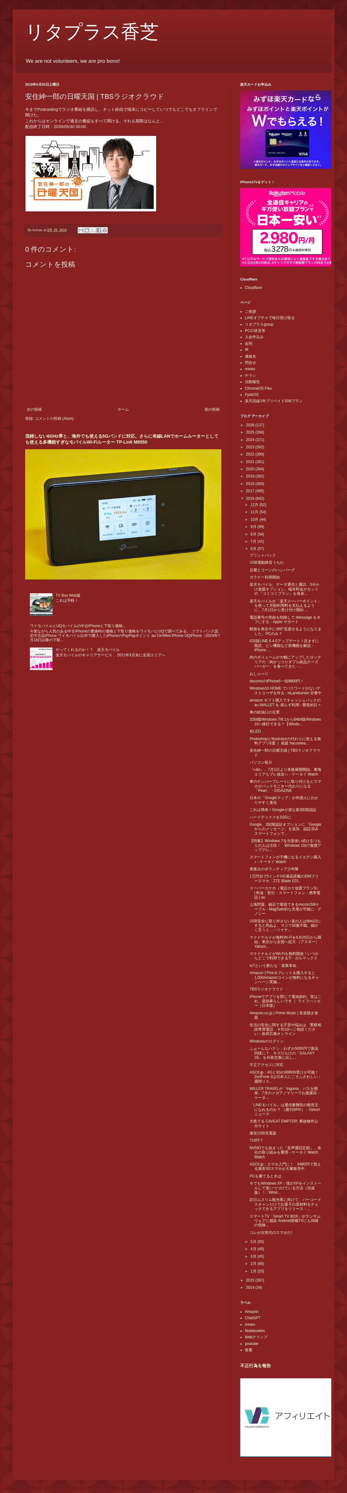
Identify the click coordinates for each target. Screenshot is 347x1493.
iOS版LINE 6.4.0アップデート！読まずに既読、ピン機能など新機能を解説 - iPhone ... (284, 645)
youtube (251, 1343)
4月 (254, 1249)
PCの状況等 (255, 330)
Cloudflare (253, 287)
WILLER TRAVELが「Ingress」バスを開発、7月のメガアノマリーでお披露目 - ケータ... (284, 1093)
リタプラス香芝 (92, 32)
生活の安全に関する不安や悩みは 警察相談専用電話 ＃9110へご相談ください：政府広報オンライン (285, 1029)
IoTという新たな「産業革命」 (275, 965)
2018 (251, 484)
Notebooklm (255, 1331)
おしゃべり (259, 674)
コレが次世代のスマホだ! (271, 1232)
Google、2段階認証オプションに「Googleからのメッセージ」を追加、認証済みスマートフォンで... (285, 829)
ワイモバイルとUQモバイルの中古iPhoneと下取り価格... (78, 626)
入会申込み (254, 337)
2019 (251, 476)
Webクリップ (256, 1337)
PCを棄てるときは (265, 1176)
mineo (250, 369)
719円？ (256, 1140)
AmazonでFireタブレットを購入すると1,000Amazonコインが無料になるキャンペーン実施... (284, 977)
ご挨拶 (250, 311)
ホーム (123, 409)
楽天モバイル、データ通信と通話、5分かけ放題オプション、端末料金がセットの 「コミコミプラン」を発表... (285, 589)
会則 (248, 343)
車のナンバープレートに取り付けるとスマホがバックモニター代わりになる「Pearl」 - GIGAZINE (285, 786)
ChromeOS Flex (258, 388)
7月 (254, 541)
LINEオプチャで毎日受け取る (270, 318)
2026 (251, 425)
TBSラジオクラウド (266, 989)
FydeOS (252, 394)
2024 (251, 440)
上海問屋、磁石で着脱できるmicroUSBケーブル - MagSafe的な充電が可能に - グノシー (285, 909)
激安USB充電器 (263, 1133)
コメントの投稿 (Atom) (54, 418)
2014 (251, 1287)
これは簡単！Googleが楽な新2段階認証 (283, 810)
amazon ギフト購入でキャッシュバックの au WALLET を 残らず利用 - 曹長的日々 (285, 702)
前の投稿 (212, 409)
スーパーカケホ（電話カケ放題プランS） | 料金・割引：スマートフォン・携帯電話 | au (285, 892)
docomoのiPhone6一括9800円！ (277, 681)
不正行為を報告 (255, 1365)
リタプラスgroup (259, 324)
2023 (251, 447)
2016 (251, 498)
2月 (254, 1263)
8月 (254, 534)
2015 (251, 1280)
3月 (254, 1256)
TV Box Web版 (68, 595)
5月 (254, 1242)
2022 (251, 454)
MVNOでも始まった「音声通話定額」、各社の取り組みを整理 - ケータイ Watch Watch (285, 1152)
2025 (251, 432)
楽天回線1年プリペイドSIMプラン (274, 401)
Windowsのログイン (267, 1041)
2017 (251, 491)
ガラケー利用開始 (265, 577)
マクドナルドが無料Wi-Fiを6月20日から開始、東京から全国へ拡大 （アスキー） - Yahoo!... (286, 942)
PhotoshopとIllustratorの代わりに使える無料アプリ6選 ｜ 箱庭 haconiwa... (285, 741)
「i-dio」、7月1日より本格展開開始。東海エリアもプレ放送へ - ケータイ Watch (285, 771)
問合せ (250, 362)
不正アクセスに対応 (267, 1065)
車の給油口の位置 (265, 712)
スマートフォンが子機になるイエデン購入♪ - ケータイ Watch (285, 859)
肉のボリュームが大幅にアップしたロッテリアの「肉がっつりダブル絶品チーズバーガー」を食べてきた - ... (285, 662)
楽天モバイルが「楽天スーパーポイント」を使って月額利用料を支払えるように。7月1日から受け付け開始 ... (285, 605)
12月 (255, 505)
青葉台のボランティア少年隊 (274, 869)
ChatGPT (253, 1318)
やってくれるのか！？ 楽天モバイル (88, 650)
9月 (254, 527)
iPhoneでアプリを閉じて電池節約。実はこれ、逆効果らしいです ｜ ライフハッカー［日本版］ (286, 1001)
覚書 (248, 1350)
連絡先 (250, 356)
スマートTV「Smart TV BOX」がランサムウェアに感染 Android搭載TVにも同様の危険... (285, 1221)
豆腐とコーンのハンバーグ (272, 570)
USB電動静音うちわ (267, 562)
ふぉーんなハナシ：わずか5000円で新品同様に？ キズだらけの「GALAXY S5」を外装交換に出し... (284, 1053)
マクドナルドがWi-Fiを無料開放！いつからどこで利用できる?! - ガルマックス (284, 956)
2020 (251, 469)
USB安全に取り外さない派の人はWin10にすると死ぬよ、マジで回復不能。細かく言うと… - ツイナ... (285, 925)
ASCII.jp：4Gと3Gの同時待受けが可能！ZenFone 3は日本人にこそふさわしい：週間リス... (286, 1077)
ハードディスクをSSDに (270, 817)
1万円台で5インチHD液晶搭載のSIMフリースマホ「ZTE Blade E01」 (284, 878)
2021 (251, 462)
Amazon (252, 1311)
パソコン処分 (261, 762)
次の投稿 (34, 409)
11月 (255, 512)
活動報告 (252, 382)
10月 (255, 519)
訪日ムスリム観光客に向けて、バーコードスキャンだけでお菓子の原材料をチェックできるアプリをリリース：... (285, 1204)
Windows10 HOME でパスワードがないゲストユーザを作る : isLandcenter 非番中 (286, 690)
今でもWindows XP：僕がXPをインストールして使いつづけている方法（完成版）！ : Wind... (285, 1188)
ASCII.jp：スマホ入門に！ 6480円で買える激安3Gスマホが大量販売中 (285, 1166)
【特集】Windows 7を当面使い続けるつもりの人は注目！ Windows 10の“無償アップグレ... (285, 845)
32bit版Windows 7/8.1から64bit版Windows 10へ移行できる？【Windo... (285, 721)
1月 (254, 1271)
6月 (254, 549)
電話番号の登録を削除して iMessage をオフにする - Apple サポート (285, 619)
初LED (255, 731)
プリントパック (263, 555)
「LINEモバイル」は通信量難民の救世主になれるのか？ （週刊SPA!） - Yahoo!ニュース (285, 1109)
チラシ (250, 375)
